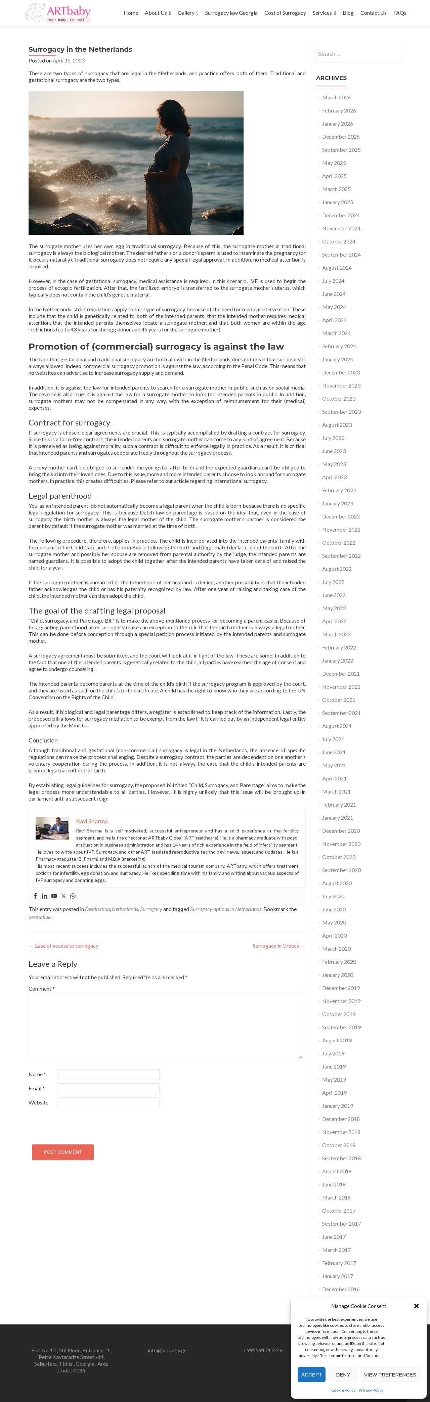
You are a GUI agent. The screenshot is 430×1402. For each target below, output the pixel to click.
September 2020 (341, 870)
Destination (97, 909)
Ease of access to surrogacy (64, 945)
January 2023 (337, 503)
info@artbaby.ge (167, 1350)
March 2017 (336, 1250)
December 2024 (341, 215)
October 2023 (338, 398)
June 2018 (334, 1184)
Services (322, 12)
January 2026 (337, 123)
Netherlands (125, 909)
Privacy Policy (371, 1390)
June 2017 (334, 1236)
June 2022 (334, 595)
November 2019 (341, 1001)
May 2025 (334, 163)
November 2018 (341, 1132)
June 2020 (334, 909)
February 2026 (339, 110)
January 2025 (337, 202)
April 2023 (334, 477)
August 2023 (337, 424)
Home (131, 12)
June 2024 (334, 293)
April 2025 (334, 176)
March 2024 (336, 333)
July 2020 (333, 896)
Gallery (186, 12)
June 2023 (334, 451)
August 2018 (337, 1171)
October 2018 (338, 1145)
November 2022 (341, 529)
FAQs (399, 12)
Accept (311, 1374)
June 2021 (334, 752)
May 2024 (334, 307)
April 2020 (334, 935)
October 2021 (338, 699)
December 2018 (341, 1119)
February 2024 (339, 346)
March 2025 (336, 189)
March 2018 (336, 1197)
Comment (42, 988)
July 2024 (333, 280)
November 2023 (341, 385)
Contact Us (373, 12)
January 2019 (337, 1105)
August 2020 (337, 883)
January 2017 (337, 1276)
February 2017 (339, 1263)
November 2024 (341, 228)
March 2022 (336, 634)
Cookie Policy (343, 1390)
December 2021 (341, 673)
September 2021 (341, 713)
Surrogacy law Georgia (231, 12)
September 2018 (341, 1158)
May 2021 (334, 765)
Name (37, 1074)
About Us (156, 12)
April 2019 (334, 1092)
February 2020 (339, 961)
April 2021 (334, 778)
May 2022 (334, 608)
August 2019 (337, 1040)
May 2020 (334, 922)
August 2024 (337, 267)
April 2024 (334, 320)
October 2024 (338, 241)
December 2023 (341, 372)
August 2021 (337, 726)
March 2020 (336, 948)
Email (37, 1088)
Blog (348, 12)
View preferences (390, 1374)
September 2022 (341, 555)
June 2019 (334, 1066)
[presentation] (75, 1123)
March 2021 (336, 791)
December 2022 (341, 516)
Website (38, 1102)
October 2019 (338, 1014)
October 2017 (338, 1210)
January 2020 (337, 974)
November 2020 (341, 844)
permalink (40, 917)
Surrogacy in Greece (279, 945)
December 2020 (341, 830)
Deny (343, 1374)
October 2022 (338, 542)
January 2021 (337, 817)
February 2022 (339, 647)
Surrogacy (151, 909)
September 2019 (341, 1027)
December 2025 (341, 136)
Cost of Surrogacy (285, 12)
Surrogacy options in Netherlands (225, 909)
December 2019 (341, 988)
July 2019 (333, 1053)
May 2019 (334, 1079)
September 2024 (341, 254)
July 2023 (333, 438)
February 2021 (339, 804)
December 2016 (341, 1289)
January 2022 (337, 660)
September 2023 (341, 411)
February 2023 (339, 490)
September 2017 (341, 1223)
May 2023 (334, 464)
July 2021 (333, 739)
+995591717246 (263, 1350)
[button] (416, 1306)
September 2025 (341, 149)
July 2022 (333, 582)
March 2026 (336, 97)
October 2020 (338, 857)
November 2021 (341, 686)
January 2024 (337, 359)
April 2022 (334, 621)
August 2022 (337, 569)
